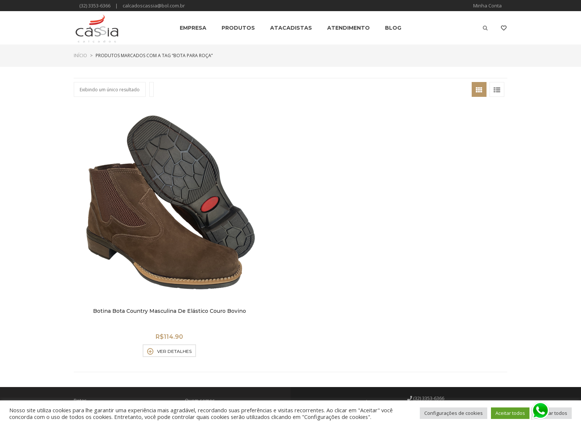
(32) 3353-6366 (94, 5)
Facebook (428, 336)
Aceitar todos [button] (510, 413)
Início (80, 55)
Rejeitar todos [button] (551, 413)
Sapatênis (85, 357)
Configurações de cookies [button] (453, 413)
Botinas (82, 318)
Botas (80, 308)
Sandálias (85, 347)
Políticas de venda (205, 318)
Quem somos (200, 308)
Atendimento (199, 337)
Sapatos (83, 366)
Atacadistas (198, 328)
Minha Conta (487, 5)
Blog (190, 347)
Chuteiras (85, 328)
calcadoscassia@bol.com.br (154, 5)
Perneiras (85, 337)
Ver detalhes (124, 259)
